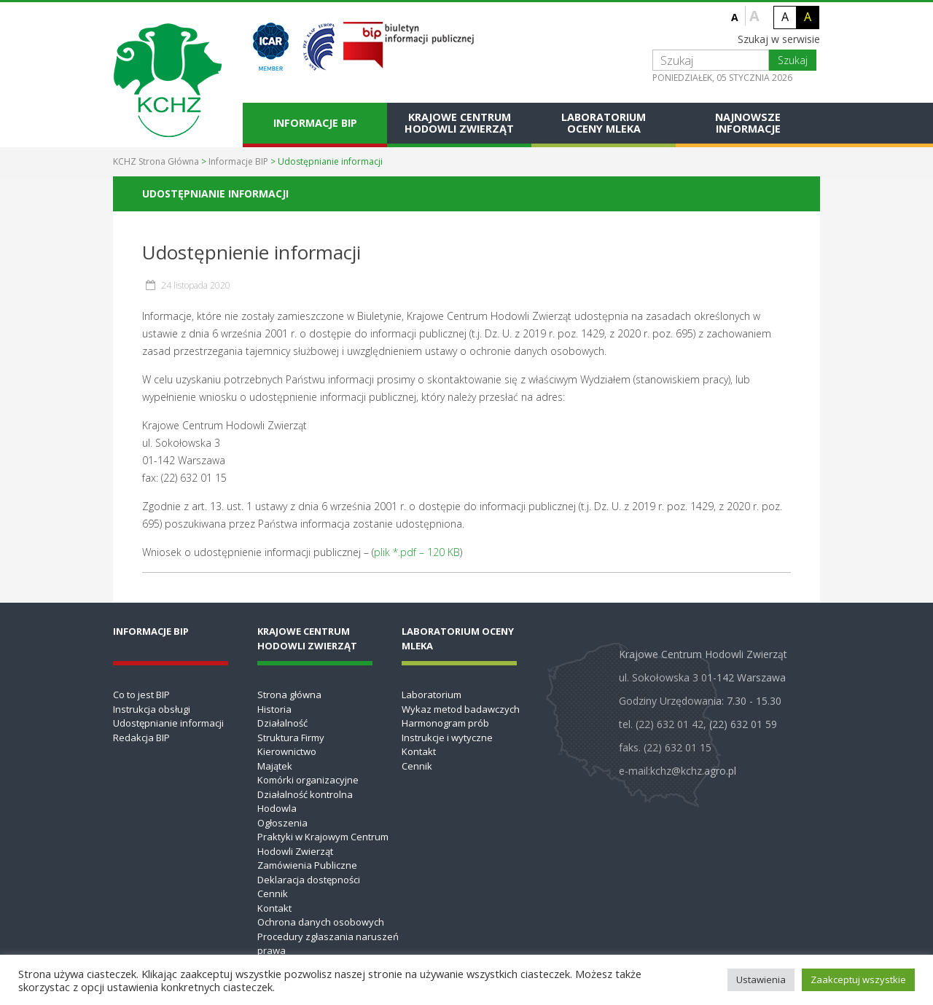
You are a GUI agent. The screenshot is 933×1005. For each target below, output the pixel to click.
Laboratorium (431, 694)
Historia (274, 709)
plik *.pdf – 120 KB (417, 552)
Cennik (272, 893)
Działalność (282, 723)
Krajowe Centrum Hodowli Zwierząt (459, 123)
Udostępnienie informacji (251, 252)
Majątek (274, 766)
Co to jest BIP (141, 694)
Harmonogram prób (445, 723)
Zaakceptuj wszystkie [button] (858, 979)
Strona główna (289, 694)
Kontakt (274, 908)
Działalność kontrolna (305, 794)
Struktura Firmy (290, 737)
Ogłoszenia (282, 822)
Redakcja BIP (141, 737)
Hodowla (277, 808)
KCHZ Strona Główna (156, 161)
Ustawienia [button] (761, 979)
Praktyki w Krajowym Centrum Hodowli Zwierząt (323, 844)
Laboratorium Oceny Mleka (603, 123)
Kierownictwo (286, 751)
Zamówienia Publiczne (307, 865)
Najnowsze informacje (748, 123)
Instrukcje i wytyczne (447, 737)
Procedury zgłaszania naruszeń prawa (328, 944)
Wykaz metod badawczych (461, 709)
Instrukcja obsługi (151, 709)
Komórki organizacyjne (308, 779)
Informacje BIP (315, 123)
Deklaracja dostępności (308, 879)
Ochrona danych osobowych (320, 921)
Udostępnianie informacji (168, 723)
